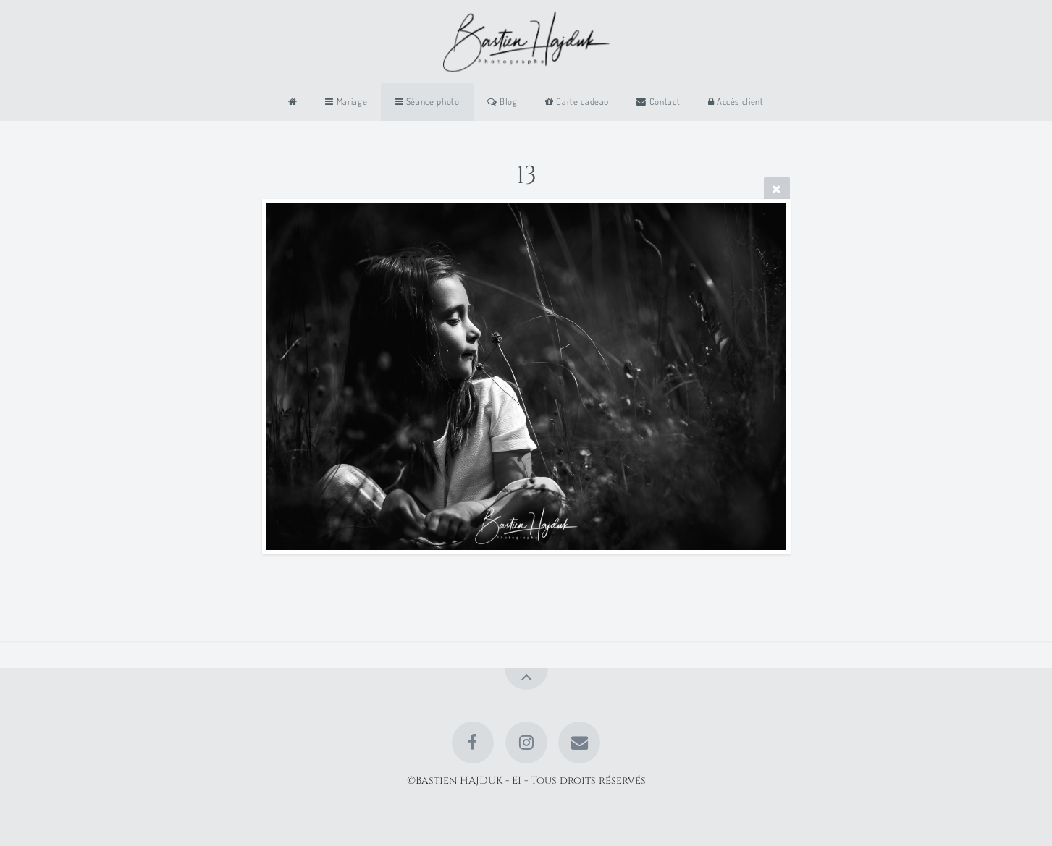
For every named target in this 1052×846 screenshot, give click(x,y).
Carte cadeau (577, 101)
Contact (658, 101)
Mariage (346, 101)
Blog (502, 101)
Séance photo (427, 101)
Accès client (736, 101)
